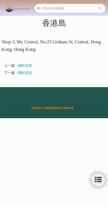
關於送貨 (25, 66)
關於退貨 (25, 73)
